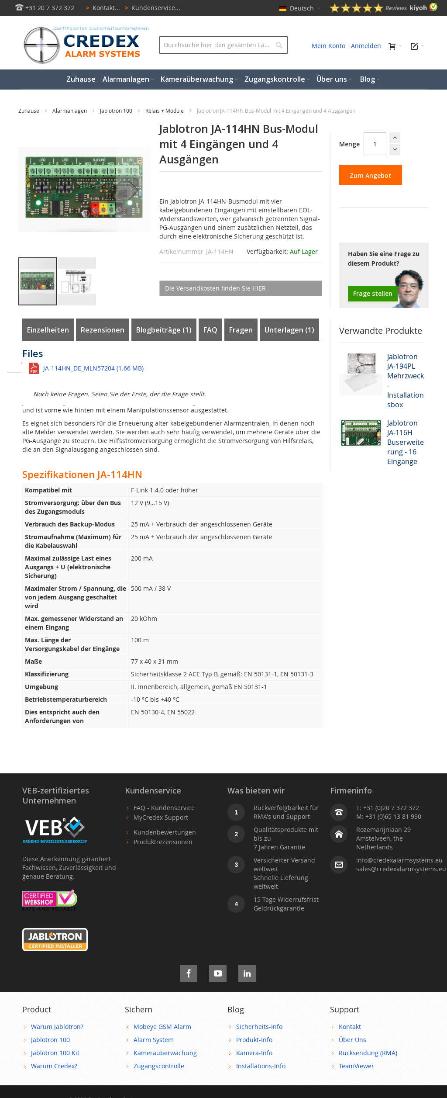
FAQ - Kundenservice (164, 808)
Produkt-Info (254, 1040)
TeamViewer (356, 1066)
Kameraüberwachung (165, 1053)
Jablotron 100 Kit (55, 1053)
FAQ (210, 330)
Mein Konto (328, 46)
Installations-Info (260, 1066)
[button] (133, 190)
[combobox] (223, 45)
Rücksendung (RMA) (368, 1053)
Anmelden (366, 46)
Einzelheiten (48, 330)
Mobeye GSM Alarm (162, 1026)
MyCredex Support (161, 817)
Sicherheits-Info (259, 1026)
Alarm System (154, 1040)
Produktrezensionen (163, 842)
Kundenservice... (151, 7)
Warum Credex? (54, 1066)
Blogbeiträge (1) (164, 330)
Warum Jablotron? (57, 1026)
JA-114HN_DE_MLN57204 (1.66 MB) (93, 368)
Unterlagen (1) (289, 330)
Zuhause (29, 110)
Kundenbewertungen (165, 832)
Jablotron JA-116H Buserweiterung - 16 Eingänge (405, 442)
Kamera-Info (254, 1053)
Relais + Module (165, 110)
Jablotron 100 (117, 110)
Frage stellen (372, 293)
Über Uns (352, 1040)
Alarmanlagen (70, 110)
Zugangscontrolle (159, 1066)
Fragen (241, 330)
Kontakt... (101, 7)
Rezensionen (102, 330)
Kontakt (350, 1026)
